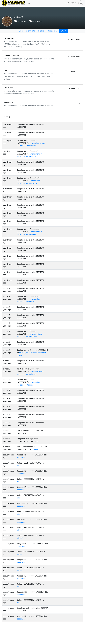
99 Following (35, 21)
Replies (41, 31)
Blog (21, 31)
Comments (30, 31)
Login (67, 3)
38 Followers (20, 21)
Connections (52, 31)
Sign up (74, 3)
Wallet (63, 31)
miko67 (19, 466)
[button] (80, 2)
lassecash (35, 449)
